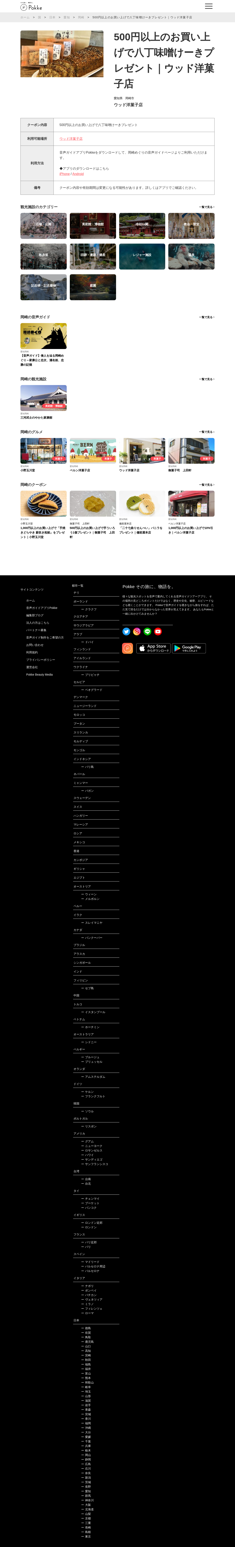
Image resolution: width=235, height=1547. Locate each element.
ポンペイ (89, 1290)
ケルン (87, 1091)
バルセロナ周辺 (93, 1266)
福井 (86, 1369)
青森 (86, 1409)
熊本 (86, 1378)
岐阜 (86, 1387)
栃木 (86, 1450)
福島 (86, 1364)
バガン (87, 790)
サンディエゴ (91, 1159)
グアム (87, 1141)
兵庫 (86, 1446)
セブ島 (87, 988)
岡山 (86, 1455)
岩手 (86, 1405)
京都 (86, 1518)
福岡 (86, 1423)
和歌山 (87, 1382)
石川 (86, 1468)
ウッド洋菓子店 (71, 138)
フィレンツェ (91, 1308)
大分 (86, 1432)
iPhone (64, 174)
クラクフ (89, 609)
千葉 (86, 1441)
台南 (86, 1179)
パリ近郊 (89, 1242)
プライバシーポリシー (40, 659)
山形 (86, 1396)
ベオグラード (91, 689)
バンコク (89, 1207)
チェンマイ (90, 1198)
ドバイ (87, 642)
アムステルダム (93, 1076)
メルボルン (90, 898)
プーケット (90, 1203)
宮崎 (86, 1355)
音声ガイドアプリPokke (41, 607)
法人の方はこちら (37, 622)
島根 (86, 1532)
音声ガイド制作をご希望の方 (45, 637)
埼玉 (86, 1391)
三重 (86, 1523)
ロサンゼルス (91, 1150)
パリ (86, 1246)
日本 (52, 17)
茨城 (86, 1482)
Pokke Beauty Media (39, 674)
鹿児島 (87, 1341)
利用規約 (32, 652)
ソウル (87, 1111)
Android (78, 174)
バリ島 (87, 766)
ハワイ (87, 1155)
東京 (86, 1536)
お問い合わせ (35, 645)
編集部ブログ (35, 615)
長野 (86, 1486)
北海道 (87, 1509)
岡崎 (81, 17)
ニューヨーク (91, 1146)
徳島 (86, 1328)
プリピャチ (90, 674)
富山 (86, 1373)
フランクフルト (93, 1096)
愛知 (67, 17)
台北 (86, 1183)
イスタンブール (93, 1012)
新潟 (86, 1477)
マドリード (90, 1261)
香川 (86, 1418)
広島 (86, 1464)
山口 (86, 1346)
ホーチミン (90, 1027)
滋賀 (86, 1400)
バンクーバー (91, 937)
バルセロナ (90, 1271)
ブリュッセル (91, 1061)
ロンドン (89, 1227)
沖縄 (86, 1427)
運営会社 (32, 667)
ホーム (25, 17)
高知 (86, 1350)
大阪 (86, 1504)
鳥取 (86, 1337)
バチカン (89, 1295)
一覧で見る (205, 207)
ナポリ (87, 1286)
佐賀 (86, 1332)
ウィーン (89, 894)
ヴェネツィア (91, 1299)
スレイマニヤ (91, 922)
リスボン (89, 1126)
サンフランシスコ (94, 1164)
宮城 (86, 1414)
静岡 (86, 1459)
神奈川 (87, 1500)
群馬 (86, 1495)
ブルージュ (90, 1057)
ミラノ (87, 1304)
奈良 (86, 1473)
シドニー (89, 1042)
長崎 (86, 1527)
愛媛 (86, 1436)
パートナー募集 (36, 630)
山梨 (86, 1513)
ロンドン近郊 (91, 1222)
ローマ (87, 1313)
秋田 (86, 1359)
